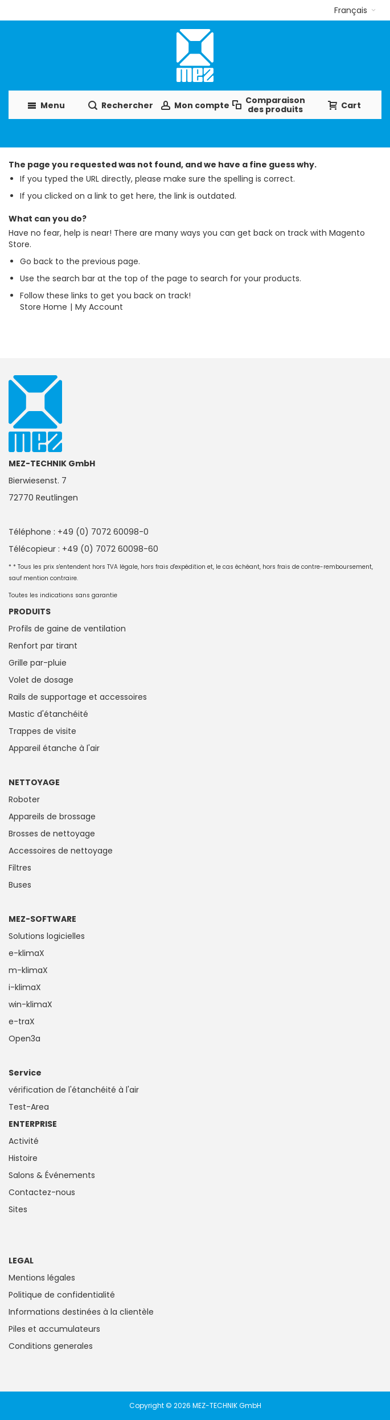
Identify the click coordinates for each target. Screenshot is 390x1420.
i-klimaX (25, 987)
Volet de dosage (41, 680)
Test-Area (29, 1107)
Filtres (20, 867)
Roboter (24, 799)
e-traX (22, 1021)
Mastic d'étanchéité (48, 714)
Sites (18, 1209)
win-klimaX (30, 1004)
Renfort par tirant (43, 645)
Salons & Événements (52, 1175)
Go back (36, 261)
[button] (355, 10)
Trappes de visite (42, 731)
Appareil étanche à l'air (54, 748)
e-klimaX (26, 953)
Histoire (23, 1158)
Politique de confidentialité (62, 1294)
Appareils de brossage (52, 816)
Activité (24, 1141)
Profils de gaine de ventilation (67, 628)
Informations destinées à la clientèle (81, 1312)
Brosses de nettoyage (52, 833)
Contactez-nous (42, 1192)
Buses (20, 884)
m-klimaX (28, 970)
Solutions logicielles (47, 936)
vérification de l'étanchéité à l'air (74, 1089)
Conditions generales (51, 1346)
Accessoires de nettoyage (61, 850)
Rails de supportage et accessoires (78, 697)
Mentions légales (42, 1277)
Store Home (43, 307)
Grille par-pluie (38, 662)
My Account (99, 307)
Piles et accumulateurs (54, 1329)
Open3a (24, 1038)
